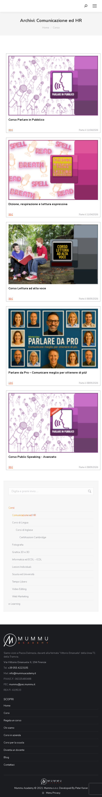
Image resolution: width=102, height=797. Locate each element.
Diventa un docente (14, 750)
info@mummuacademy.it (22, 673)
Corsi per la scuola (14, 742)
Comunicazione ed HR (24, 515)
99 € (10, 130)
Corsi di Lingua (20, 522)
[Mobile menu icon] (94, 6)
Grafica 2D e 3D (20, 552)
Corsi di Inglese (24, 530)
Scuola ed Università (23, 574)
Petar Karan (81, 788)
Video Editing (19, 589)
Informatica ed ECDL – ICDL (27, 559)
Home (7, 705)
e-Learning (14, 604)
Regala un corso (12, 720)
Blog (6, 757)
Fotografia (17, 544)
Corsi (11, 508)
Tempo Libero (19, 581)
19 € (10, 383)
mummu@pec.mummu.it (22, 684)
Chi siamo (9, 728)
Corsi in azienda (12, 735)
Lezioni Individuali (21, 567)
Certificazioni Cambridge (33, 537)
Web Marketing (20, 596)
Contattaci (9, 765)
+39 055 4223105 (18, 668)
